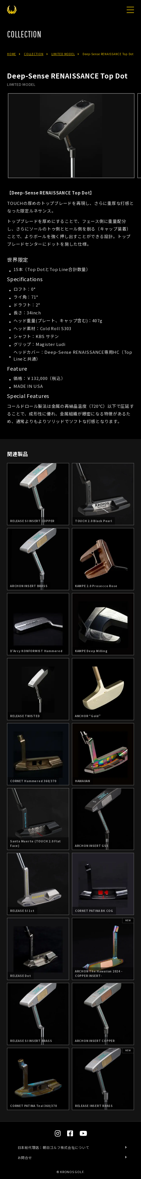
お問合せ (25, 1157)
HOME (11, 54)
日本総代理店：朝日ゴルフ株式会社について (53, 1147)
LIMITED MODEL (63, 54)
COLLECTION (34, 54)
